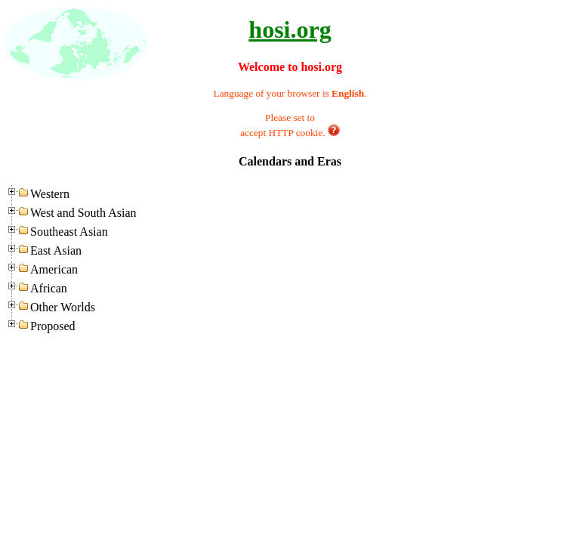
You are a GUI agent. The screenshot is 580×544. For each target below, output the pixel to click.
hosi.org (289, 29)
